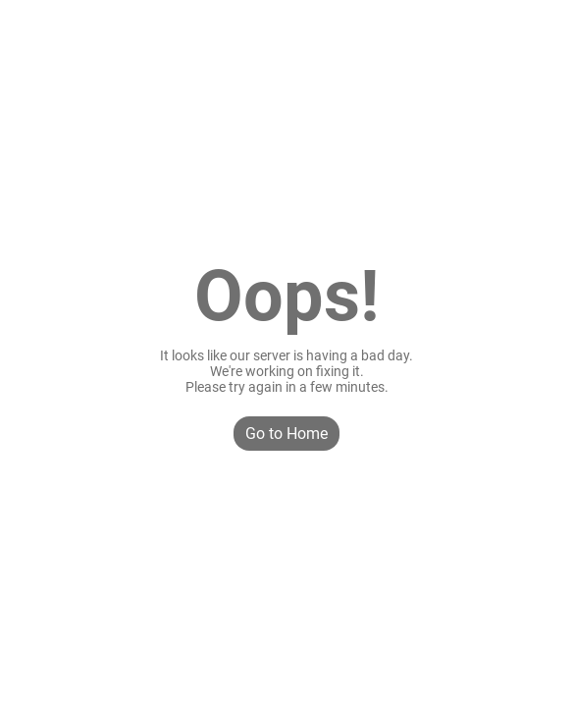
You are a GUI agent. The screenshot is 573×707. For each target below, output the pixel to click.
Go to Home (286, 433)
